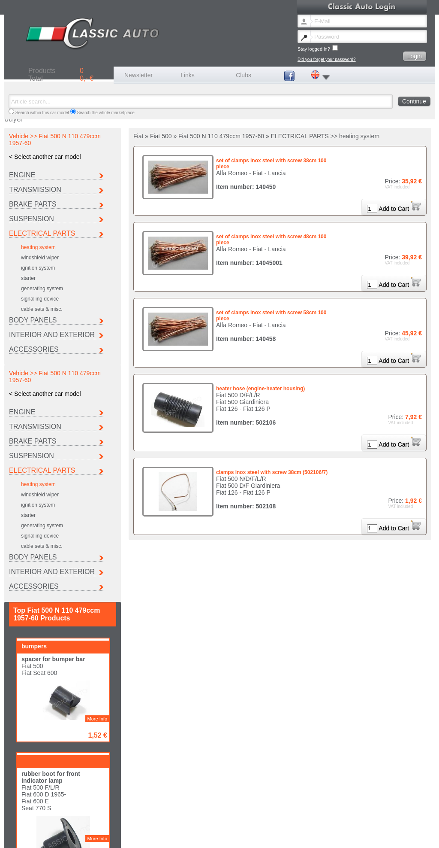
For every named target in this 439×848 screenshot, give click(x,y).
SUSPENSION (31, 218)
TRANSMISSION (35, 189)
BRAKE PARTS (33, 204)
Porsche (21, 823)
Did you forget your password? (327, 59)
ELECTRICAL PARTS (42, 233)
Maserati (300, 818)
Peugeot (355, 818)
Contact (112, 836)
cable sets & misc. (42, 309)
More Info (97, 481)
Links (187, 75)
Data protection (234, 836)
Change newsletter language (40, 836)
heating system (38, 247)
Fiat (128, 818)
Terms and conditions (194, 836)
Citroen (75, 818)
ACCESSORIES (34, 349)
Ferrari (186, 818)
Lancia (242, 818)
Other (129, 823)
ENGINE (22, 175)
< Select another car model (45, 156)
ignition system (38, 268)
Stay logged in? (318, 48)
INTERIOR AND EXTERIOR (52, 334)
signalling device (40, 299)
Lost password (86, 836)
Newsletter (138, 75)
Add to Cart (400, 208)
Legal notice (136, 836)
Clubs (243, 75)
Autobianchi (24, 818)
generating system (42, 289)
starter (28, 278)
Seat (73, 823)
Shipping (161, 836)
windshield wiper (40, 258)
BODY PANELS (33, 320)
